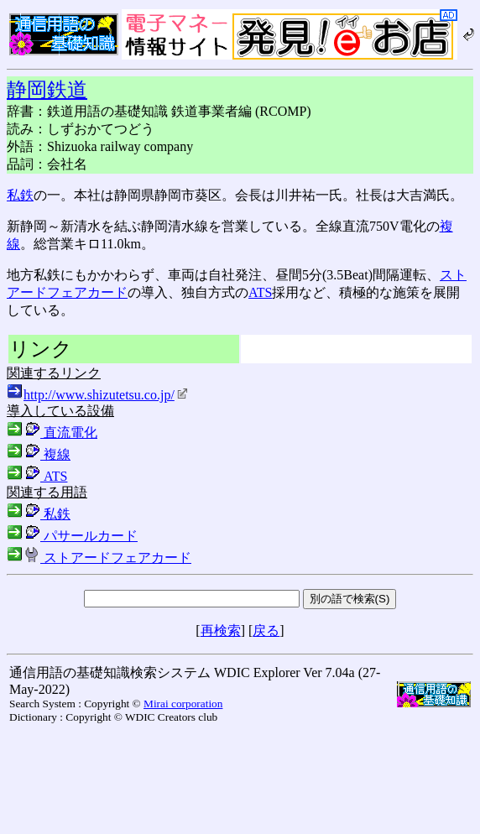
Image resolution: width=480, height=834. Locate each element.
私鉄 (20, 195)
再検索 (221, 630)
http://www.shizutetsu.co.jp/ (105, 395)
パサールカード (72, 536)
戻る (266, 630)
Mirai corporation (182, 703)
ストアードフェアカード (99, 557)
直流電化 (52, 432)
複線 (38, 454)
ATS (260, 292)
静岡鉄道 (47, 90)
